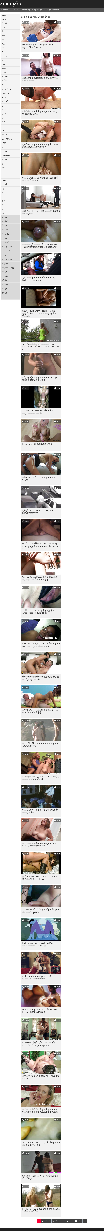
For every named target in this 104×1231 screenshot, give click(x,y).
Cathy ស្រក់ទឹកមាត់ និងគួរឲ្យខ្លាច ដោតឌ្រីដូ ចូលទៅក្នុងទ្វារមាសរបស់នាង (39, 977)
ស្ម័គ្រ (3, 200)
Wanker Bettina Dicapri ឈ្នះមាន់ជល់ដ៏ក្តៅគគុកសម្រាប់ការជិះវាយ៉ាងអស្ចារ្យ (39, 578)
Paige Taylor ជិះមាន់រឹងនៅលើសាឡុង (37, 444)
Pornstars (5, 93)
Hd (3, 131)
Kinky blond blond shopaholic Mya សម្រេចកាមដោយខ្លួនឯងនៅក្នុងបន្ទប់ (37, 944)
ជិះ (3, 48)
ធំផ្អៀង (4, 122)
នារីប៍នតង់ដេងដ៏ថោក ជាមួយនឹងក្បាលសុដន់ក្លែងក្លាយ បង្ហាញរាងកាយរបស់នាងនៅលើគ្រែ (40, 1110)
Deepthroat (6, 155)
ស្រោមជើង (5, 101)
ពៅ (3, 193)
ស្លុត (3, 172)
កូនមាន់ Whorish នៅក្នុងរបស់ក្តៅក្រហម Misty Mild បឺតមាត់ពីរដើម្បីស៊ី (40, 711)
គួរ (2, 105)
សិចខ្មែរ (4, 225)
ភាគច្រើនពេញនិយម (38, 10)
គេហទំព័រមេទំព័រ (6, 10)
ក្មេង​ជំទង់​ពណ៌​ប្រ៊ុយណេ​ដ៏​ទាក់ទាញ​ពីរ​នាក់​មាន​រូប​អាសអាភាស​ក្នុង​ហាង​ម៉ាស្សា (40, 145)
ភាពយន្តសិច (10, 3)
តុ (2, 52)
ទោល (4, 143)
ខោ (3, 126)
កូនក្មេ (4, 72)
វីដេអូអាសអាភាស (7, 259)
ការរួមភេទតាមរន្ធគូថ (8, 268)
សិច (3, 297)
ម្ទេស (3, 85)
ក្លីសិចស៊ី (4, 238)
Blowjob (5, 15)
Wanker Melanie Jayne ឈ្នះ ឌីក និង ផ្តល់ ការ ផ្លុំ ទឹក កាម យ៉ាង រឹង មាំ (41, 1143)
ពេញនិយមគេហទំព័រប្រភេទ (55, 10)
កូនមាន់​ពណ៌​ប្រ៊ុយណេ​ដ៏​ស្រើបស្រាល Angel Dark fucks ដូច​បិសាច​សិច (39, 278)
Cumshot (5, 180)
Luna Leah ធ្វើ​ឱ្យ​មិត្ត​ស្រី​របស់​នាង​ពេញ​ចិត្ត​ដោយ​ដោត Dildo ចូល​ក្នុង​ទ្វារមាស (38, 1044)
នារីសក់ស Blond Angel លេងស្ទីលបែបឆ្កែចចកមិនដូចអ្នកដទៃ (41, 212)
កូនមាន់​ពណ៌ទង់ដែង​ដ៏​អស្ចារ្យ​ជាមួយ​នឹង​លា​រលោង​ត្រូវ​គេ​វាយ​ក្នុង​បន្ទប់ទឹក (39, 844)
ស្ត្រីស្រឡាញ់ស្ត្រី (7, 139)
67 (80, 1221)
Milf (3, 64)
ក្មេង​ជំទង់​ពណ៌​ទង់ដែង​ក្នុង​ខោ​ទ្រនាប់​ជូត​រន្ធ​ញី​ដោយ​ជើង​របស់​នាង (39, 112)
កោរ (3, 60)
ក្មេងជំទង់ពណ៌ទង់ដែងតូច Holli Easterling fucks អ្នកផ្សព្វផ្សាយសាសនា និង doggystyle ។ (40, 546)
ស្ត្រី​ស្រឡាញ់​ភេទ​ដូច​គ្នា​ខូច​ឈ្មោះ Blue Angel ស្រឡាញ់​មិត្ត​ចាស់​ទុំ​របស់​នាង (40, 378)
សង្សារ (4, 110)
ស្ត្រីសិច (4, 280)
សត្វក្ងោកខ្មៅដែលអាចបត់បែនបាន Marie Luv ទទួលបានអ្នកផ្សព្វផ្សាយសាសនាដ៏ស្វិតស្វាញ (40, 245)
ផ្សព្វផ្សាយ (5, 76)
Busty (4, 19)
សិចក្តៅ (4, 272)
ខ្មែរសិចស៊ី (5, 221)
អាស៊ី (3, 205)
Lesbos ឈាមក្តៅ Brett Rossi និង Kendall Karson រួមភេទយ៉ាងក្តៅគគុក (39, 1010)
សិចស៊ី (4, 255)
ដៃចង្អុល (4, 159)
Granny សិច (6, 251)
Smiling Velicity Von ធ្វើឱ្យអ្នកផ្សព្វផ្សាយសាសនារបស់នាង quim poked (38, 611)
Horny (4, 197)
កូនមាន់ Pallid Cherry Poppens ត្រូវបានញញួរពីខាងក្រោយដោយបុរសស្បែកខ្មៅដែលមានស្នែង (39, 313)
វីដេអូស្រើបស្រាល (7, 246)
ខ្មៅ (3, 147)
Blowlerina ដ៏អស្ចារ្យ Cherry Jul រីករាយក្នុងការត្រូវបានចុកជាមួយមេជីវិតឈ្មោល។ (41, 644)
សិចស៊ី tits (5, 234)
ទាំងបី (4, 97)
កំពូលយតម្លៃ (26, 10)
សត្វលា (4, 23)
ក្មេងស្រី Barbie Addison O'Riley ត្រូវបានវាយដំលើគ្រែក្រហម (39, 511)
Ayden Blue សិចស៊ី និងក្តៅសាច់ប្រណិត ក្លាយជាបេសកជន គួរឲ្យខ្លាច (40, 910)
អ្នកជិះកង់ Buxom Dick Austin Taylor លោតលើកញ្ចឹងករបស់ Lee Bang (40, 877)
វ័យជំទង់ (4, 80)
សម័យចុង (16, 10)
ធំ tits (4, 35)
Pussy (4, 44)
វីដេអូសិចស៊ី (6, 263)
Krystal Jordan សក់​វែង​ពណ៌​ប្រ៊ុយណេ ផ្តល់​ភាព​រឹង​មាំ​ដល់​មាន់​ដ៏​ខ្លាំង (41, 1210)
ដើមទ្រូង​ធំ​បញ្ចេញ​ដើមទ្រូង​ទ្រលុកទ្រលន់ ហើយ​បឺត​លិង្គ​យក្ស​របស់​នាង (40, 678)
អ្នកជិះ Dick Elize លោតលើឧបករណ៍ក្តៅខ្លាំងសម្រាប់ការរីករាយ (40, 744)
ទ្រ (2, 176)
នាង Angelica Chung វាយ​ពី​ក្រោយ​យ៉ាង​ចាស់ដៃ (38, 478)
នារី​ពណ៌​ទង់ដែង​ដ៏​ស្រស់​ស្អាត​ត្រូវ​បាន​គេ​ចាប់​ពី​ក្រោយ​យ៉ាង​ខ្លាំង (40, 79)
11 (76, 1221)
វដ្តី (2, 31)
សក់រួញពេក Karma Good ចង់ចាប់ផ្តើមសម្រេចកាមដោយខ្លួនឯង (37, 412)
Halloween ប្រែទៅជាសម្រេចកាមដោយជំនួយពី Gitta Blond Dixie (38, 46)
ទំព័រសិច (4, 293)
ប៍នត (3, 27)
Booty (4, 68)
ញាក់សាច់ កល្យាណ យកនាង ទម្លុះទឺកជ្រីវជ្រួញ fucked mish (40, 1077)
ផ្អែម (3, 209)
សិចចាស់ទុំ (5, 230)
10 (72, 1221)
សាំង (3, 168)
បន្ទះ (3, 188)
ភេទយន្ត (4, 217)
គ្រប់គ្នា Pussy (6, 89)
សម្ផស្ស (4, 151)
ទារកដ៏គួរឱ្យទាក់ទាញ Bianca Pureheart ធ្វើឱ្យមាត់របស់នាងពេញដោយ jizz (40, 777)
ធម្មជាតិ (4, 184)
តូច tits (4, 56)
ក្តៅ (3, 118)
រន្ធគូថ (4, 114)
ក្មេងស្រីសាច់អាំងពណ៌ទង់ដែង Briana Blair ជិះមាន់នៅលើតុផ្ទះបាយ (40, 179)
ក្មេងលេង (5, 134)
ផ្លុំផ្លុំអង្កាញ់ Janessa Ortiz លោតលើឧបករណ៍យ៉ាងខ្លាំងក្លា (40, 1177)
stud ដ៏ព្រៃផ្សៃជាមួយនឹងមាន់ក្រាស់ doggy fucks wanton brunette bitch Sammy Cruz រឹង (40, 346)
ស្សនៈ (4, 40)
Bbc (3, 213)
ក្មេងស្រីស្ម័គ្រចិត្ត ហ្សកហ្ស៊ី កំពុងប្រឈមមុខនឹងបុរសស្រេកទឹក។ (40, 811)
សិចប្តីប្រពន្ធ (6, 276)
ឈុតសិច (5, 284)
